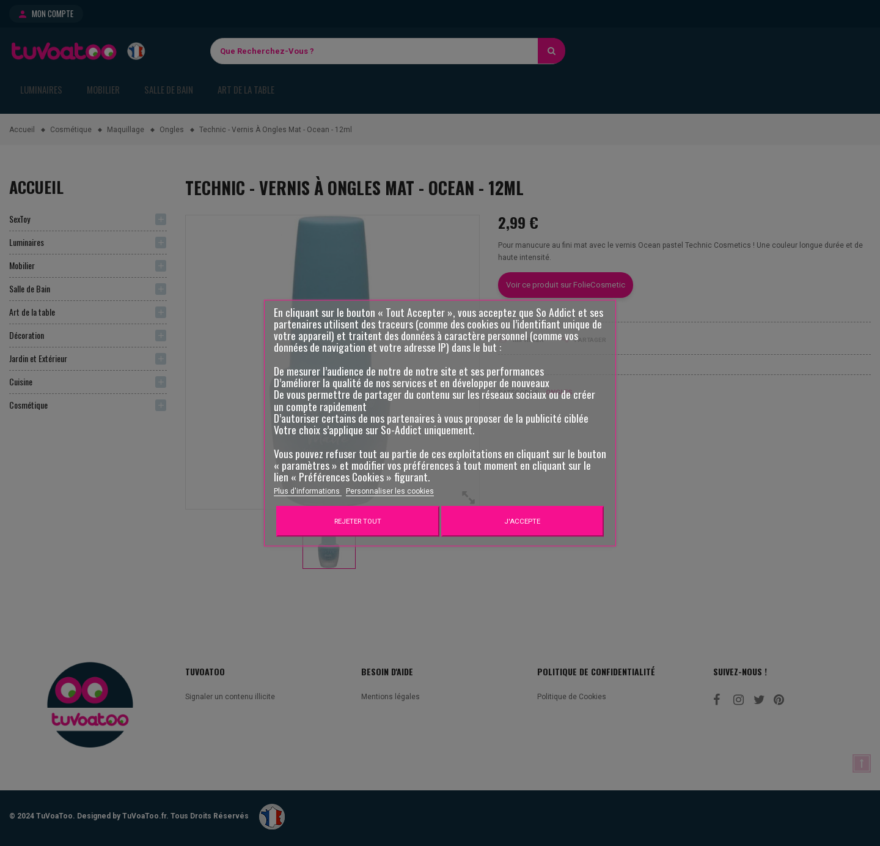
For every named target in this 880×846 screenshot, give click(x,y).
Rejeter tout (357, 521)
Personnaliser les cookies (390, 491)
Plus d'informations (308, 491)
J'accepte (522, 521)
